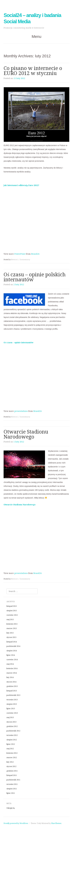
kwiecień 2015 (12, 624)
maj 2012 (10, 749)
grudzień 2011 (12, 771)
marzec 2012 (11, 758)
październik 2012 (13, 731)
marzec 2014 (11, 673)
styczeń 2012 (11, 766)
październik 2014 (13, 646)
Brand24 (35, 254)
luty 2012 (10, 762)
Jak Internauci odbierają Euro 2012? (21, 185)
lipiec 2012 (10, 744)
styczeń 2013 (11, 722)
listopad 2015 (11, 606)
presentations (21, 411)
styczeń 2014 (11, 682)
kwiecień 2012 (12, 753)
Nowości (14, 260)
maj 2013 (10, 717)
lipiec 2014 (10, 655)
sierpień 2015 (11, 611)
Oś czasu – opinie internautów (18, 342)
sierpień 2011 (11, 789)
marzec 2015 (11, 628)
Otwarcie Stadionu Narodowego (26, 434)
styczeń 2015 (11, 637)
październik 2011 (13, 780)
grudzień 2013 (12, 686)
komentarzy (25, 260)
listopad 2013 (11, 691)
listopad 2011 (11, 775)
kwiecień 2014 (12, 668)
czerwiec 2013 (12, 713)
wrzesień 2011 (12, 784)
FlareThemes (56, 823)
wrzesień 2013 (12, 700)
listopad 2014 (11, 642)
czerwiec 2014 (12, 660)
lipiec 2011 (10, 793)
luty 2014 (10, 677)
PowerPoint (20, 254)
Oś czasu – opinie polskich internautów (35, 277)
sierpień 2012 (11, 740)
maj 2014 (10, 664)
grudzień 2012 (12, 726)
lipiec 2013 (10, 709)
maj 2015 (10, 620)
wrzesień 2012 (12, 735)
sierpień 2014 (11, 651)
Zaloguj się (10, 808)
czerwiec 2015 (12, 615)
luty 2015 (10, 633)
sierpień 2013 (11, 704)
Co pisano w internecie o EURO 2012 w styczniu (33, 70)
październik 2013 (13, 695)
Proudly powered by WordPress (16, 823)
